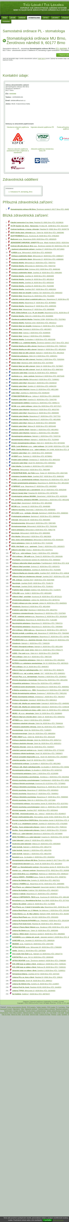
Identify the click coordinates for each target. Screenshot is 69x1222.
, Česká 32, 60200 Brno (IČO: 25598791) (39, 877)
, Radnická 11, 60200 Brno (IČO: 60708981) (31, 456)
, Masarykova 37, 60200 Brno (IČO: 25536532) (35, 894)
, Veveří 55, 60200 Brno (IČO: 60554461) (33, 463)
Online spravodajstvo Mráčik (16, 1007)
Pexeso (53, 1014)
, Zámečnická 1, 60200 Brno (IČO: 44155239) (39, 496)
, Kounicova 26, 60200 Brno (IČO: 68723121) (37, 597)
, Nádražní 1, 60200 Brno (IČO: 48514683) (35, 433)
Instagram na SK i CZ (41, 1013)
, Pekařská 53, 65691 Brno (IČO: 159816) (37, 977)
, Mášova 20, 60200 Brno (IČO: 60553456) (33, 423)
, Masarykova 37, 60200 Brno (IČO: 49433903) (34, 486)
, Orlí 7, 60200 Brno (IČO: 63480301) (38, 673)
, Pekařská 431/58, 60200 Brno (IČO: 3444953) (36, 987)
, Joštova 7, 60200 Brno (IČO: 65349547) (39, 814)
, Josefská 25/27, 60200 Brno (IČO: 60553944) (35, 810)
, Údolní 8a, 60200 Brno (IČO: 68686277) (38, 727)
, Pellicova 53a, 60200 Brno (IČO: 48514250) (40, 680)
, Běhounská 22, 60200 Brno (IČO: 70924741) (33, 263)
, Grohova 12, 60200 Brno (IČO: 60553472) (36, 566)
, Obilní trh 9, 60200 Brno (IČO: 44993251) (34, 356)
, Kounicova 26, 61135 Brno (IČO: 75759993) (39, 783)
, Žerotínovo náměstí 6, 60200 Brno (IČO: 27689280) (39, 961)
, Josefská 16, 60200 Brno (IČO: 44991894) (36, 273)
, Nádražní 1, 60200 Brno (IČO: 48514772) (31, 847)
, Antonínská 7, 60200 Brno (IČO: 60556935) (33, 510)
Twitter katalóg (41, 1007)
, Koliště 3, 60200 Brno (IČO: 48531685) (32, 593)
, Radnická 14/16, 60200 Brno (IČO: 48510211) (33, 323)
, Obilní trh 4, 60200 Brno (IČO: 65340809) (32, 316)
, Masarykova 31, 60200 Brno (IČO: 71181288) (34, 620)
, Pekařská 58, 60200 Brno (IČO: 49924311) (36, 924)
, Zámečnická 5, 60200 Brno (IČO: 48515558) (31, 503)
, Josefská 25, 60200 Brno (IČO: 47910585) (40, 824)
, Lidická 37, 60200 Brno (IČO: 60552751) (32, 840)
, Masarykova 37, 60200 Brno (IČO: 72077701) (36, 416)
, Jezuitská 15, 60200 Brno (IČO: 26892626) (33, 940)
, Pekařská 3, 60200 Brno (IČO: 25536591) (39, 677)
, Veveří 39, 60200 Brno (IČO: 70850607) (37, 753)
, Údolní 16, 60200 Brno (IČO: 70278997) (37, 366)
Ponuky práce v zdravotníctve (36, 1011)
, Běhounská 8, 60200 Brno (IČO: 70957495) (33, 523)
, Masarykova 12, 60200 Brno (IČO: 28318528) (39, 616)
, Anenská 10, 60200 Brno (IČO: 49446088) (30, 506)
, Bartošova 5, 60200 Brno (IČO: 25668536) (39, 513)
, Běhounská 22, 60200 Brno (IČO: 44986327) (37, 256)
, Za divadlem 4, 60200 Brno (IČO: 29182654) (33, 857)
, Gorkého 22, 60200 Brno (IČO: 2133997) (35, 984)
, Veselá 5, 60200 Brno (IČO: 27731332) (38, 750)
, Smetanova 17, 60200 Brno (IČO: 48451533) (35, 460)
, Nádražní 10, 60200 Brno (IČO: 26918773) (37, 954)
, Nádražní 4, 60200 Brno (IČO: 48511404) (37, 647)
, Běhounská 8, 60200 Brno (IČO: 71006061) (35, 379)
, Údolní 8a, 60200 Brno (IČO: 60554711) (36, 740)
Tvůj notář (60, 1013)
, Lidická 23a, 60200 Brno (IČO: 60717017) (36, 406)
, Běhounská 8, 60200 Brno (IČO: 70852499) (30, 470)
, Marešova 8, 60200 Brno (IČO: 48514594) (31, 607)
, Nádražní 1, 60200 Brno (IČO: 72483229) (31, 643)
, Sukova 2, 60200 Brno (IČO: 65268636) (30, 333)
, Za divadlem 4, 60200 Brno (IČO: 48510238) (33, 339)
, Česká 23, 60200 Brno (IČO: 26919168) (37, 556)
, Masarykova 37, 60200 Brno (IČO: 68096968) (32, 309)
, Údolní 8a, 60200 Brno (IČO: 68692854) (33, 733)
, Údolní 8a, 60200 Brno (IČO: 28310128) (33, 737)
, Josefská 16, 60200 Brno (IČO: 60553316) (32, 283)
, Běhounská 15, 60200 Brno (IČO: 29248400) (33, 991)
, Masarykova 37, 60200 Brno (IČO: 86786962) (33, 303)
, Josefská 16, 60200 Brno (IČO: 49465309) (32, 276)
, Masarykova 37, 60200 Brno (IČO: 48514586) (36, 419)
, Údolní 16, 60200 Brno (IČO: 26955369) (35, 930)
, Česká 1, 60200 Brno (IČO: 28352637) (38, 546)
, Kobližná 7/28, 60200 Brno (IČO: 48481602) (36, 293)
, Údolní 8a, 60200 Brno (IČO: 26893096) (37, 233)
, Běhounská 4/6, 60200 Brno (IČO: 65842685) (30, 520)
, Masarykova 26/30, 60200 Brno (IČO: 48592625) (34, 239)
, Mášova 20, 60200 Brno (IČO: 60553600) (36, 844)
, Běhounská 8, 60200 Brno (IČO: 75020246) (34, 526)
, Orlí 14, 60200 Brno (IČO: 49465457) (30, 667)
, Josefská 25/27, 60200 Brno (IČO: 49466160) (37, 476)
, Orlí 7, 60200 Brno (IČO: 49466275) (38, 670)
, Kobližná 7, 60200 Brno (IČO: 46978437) (31, 994)
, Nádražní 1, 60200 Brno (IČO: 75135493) (35, 440)
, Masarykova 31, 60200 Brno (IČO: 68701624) (40, 787)
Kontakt (61, 1001)
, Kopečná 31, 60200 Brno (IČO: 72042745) (34, 400)
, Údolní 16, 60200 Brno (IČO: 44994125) (40, 710)
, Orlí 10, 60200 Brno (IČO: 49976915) (40, 663)
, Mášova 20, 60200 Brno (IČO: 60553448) (33, 426)
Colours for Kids (44, 1014)
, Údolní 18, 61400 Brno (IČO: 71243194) (32, 543)
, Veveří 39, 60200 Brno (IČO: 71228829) (33, 760)
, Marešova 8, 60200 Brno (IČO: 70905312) (38, 346)
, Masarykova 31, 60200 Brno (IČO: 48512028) (40, 483)
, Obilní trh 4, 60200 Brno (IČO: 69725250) (38, 443)
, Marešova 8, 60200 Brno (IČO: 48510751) (34, 610)
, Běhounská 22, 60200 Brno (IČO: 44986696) (37, 259)
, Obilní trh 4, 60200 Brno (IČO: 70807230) (32, 657)
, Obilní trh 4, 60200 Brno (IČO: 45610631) (38, 660)
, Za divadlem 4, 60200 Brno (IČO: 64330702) (37, 770)
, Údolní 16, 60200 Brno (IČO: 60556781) (38, 717)
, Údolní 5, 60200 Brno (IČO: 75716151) (39, 830)
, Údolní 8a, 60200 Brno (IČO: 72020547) (33, 747)
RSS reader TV (52, 1007)
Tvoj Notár (53, 1013)
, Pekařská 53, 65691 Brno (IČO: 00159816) (37, 222)
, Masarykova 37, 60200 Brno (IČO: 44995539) (33, 306)
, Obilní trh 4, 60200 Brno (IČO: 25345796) (35, 653)
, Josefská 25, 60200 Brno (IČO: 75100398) (32, 286)
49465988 (12, 94)
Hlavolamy (16, 1009)
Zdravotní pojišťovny (36, 1001)
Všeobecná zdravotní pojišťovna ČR (18, 128)
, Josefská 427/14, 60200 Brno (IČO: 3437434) (35, 974)
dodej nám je (41, 58)
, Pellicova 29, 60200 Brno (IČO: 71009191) (39, 967)
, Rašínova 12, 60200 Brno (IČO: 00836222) (40, 874)
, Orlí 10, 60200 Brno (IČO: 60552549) (38, 490)
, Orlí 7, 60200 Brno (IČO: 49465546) (31, 453)
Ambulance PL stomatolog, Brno (21, 192)
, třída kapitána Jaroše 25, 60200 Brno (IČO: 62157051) (40, 804)
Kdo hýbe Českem (15, 1013)
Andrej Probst (38, 1003)
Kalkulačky (47, 1001)
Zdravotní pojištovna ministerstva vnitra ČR (42, 150)
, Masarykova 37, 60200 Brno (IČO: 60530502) (35, 790)
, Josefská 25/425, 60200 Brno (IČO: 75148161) (32, 586)
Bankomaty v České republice (14, 1011)
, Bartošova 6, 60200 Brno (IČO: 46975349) (37, 376)
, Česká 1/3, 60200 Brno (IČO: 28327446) (39, 473)
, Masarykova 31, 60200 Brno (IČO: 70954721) (37, 623)
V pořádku (47, 1220)
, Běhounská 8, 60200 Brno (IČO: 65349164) (37, 540)
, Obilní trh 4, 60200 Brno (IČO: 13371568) (33, 800)
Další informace (58, 1220)
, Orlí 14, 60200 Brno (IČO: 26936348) (33, 957)
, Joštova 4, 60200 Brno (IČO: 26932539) (35, 396)
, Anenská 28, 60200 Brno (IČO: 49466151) (34, 373)
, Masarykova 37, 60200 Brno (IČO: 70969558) (40, 797)
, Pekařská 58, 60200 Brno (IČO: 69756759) (34, 493)
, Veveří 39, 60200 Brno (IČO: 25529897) (40, 757)
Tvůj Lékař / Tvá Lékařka (43, 5)
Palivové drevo (28, 1013)
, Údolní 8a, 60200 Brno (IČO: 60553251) (36, 743)
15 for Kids (25, 1014)
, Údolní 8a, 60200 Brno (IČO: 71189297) (31, 730)
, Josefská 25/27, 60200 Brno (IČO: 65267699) (33, 580)
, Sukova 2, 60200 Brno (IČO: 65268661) (30, 336)
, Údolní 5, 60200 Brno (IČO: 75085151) (39, 827)
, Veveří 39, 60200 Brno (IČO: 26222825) (37, 864)
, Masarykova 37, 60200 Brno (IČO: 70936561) (35, 794)
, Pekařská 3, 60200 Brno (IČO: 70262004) (37, 359)
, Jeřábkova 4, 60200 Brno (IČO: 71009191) (39, 964)
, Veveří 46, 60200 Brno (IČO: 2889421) (32, 981)
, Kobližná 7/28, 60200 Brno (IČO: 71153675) (36, 590)
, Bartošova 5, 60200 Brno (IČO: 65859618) (35, 516)
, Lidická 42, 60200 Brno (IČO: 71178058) (33, 904)
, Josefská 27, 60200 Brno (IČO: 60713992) (37, 249)
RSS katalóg (31, 1007)
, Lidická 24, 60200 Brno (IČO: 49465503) (39, 603)
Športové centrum (62, 1009)
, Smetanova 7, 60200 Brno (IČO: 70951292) (39, 693)
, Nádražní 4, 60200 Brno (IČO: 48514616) (37, 353)
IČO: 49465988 (61, 48)
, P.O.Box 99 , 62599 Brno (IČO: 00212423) (39, 226)
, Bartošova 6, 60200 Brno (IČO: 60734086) (37, 834)
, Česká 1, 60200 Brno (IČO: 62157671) (32, 550)
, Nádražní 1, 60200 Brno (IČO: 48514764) (31, 854)
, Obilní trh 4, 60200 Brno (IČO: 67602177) (37, 650)
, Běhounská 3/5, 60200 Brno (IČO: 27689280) (37, 947)
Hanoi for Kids (16, 1014)
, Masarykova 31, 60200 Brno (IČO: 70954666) (37, 627)
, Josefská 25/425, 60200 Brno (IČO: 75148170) (32, 583)
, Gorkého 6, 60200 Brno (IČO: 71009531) (38, 970)
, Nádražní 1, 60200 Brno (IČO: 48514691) (34, 430)
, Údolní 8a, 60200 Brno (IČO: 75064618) (37, 723)
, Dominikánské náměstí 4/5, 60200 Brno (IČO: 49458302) (36, 560)
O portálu (55, 1001)
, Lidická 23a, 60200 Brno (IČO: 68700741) (36, 600)
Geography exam (6, 1009)
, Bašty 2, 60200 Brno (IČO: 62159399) (35, 773)
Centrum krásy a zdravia (46, 1009)
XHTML (59, 1003)
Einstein (64, 1014)
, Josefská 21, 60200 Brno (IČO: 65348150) (30, 393)
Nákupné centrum (31, 1009)
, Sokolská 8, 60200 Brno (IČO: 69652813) (34, 700)
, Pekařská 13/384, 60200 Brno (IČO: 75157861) (38, 319)
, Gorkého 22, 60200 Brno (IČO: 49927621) (36, 880)
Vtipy (22, 1009)
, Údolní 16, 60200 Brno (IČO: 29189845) (37, 713)
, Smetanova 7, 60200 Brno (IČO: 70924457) (38, 697)
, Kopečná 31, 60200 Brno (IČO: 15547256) (32, 944)
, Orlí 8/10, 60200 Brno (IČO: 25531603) (35, 917)
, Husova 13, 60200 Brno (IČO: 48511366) (34, 389)
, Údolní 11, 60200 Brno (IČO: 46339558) (40, 807)
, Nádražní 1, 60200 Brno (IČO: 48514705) (31, 850)
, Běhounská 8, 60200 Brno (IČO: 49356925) (31, 252)
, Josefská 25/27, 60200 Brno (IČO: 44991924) (33, 289)
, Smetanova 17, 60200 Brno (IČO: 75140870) (37, 326)
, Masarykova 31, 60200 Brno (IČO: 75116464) (32, 296)
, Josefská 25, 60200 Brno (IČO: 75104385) (36, 570)
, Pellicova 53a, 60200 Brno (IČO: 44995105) (36, 683)
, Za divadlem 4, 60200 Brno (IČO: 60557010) (32, 466)
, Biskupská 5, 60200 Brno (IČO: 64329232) (34, 383)
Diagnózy (26, 1001)
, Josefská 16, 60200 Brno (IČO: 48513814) (32, 279)
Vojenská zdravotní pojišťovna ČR (42, 127)
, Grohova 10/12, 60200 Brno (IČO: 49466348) (35, 269)
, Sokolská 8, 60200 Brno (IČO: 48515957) (31, 329)
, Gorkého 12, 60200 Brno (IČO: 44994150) (33, 386)
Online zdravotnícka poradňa (56, 1011)
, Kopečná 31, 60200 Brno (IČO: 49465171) (35, 403)
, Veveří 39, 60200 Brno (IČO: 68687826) (37, 369)
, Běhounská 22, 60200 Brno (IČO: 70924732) (33, 266)
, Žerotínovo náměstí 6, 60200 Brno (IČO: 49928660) (38, 934)
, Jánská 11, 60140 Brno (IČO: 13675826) (29, 951)
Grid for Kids (34, 1014)
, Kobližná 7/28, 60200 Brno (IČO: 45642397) (35, 890)
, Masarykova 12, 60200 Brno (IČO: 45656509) (35, 413)
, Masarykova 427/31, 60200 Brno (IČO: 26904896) (38, 884)
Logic (59, 1014)
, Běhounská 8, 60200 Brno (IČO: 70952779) (33, 530)
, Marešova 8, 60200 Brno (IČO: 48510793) (35, 409)
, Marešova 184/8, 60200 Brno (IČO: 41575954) (32, 363)
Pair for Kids (6, 1014)
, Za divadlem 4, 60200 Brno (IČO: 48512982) (36, 763)
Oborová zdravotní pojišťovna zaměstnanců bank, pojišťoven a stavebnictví (18, 150)
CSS (64, 1003)
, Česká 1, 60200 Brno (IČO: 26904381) (35, 553)
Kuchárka (61, 1007)
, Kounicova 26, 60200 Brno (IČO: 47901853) (35, 236)
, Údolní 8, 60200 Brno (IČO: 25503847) (31, 720)
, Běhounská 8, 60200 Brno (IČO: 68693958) (30, 533)
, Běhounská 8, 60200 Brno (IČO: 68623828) (31, 536)
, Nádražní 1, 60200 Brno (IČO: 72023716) (36, 436)
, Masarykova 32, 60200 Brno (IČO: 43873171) (39, 630)
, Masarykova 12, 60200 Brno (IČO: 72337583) (39, 613)
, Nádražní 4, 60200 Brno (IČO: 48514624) (38, 349)
